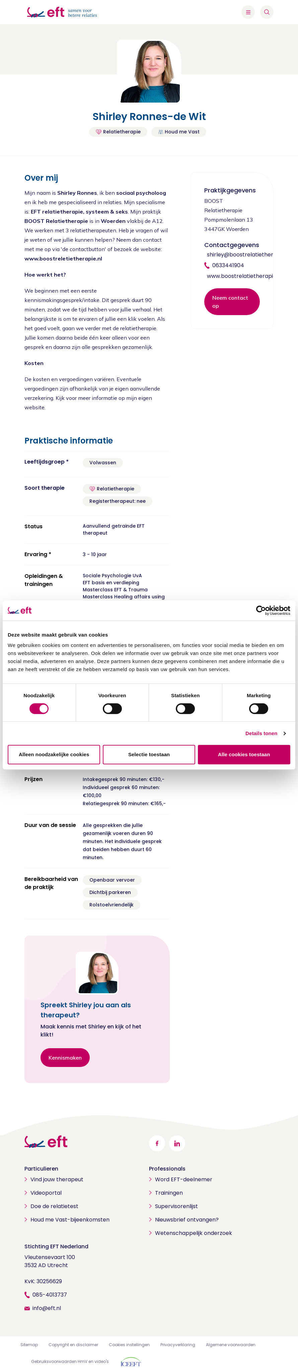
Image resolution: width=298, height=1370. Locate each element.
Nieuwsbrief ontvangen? (187, 1220)
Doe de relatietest (54, 1206)
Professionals (167, 1169)
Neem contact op (230, 301)
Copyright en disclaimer (73, 1345)
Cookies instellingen (129, 1345)
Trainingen (169, 1193)
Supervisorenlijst (176, 1206)
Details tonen (261, 733)
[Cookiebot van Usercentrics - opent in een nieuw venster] (261, 610)
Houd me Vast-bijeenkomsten (69, 1220)
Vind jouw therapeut (56, 1179)
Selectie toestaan (149, 754)
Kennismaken (65, 1057)
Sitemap (29, 1345)
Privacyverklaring (177, 1345)
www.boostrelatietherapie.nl (244, 276)
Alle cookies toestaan (244, 754)
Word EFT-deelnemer (183, 1179)
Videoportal (46, 1193)
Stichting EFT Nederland (56, 1246)
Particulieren (41, 1169)
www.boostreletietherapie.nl (63, 258)
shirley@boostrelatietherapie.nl (248, 254)
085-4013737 (49, 1295)
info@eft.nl (46, 1308)
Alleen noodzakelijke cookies (54, 754)
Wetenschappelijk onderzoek (193, 1233)
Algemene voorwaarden (230, 1345)
